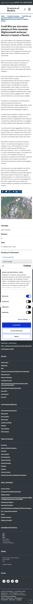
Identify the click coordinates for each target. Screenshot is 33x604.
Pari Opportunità (5, 457)
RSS (3, 561)
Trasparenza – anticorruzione (8, 343)
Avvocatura (4, 445)
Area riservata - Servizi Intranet (10, 557)
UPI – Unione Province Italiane (9, 511)
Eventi (2, 514)
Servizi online (27, 2)
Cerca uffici (4, 391)
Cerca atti (3, 397)
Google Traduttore (7, 564)
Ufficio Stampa (7, 262)
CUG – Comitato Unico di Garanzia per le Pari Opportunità (16, 346)
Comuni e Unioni (5, 489)
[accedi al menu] (29, 9)
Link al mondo (6, 559)
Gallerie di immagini (6, 520)
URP (21, 2)
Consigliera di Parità (6, 380)
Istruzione (3, 451)
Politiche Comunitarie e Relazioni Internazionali (13, 475)
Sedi (3, 534)
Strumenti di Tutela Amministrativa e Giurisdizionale (15, 371)
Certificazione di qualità (7, 349)
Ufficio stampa (5, 431)
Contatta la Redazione (8, 542)
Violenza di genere (6, 460)
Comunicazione (5, 429)
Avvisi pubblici (5, 416)
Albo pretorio (4, 413)
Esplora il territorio (6, 517)
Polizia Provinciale (6, 463)
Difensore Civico (5, 374)
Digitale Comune (5, 495)
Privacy (3, 598)
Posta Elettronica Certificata (8, 596)
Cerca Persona (6, 541)
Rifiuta (16, 336)
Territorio (3, 469)
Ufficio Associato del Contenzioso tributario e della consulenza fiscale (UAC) (14, 384)
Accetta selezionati (16, 330)
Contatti (16, 2)
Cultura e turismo (5, 472)
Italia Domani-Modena (7, 502)
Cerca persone (5, 394)
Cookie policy (9, 598)
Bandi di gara (4, 419)
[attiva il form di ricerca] (24, 9)
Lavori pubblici (5, 454)
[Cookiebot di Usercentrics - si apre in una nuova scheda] (23, 266)
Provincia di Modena (13, 9)
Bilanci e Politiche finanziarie (9, 448)
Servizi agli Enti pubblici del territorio (11, 388)
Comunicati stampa (13, 16)
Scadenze (3, 425)
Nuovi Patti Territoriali (7, 505)
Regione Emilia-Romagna (7, 2)
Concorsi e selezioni (6, 422)
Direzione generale (8, 257)
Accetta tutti (16, 325)
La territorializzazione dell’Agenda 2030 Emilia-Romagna (16, 508)
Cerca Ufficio (5, 539)
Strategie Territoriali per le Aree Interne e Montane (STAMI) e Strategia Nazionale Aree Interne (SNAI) (16, 498)
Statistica (3, 466)
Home (3, 16)
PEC (3, 535)
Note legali (12, 600)
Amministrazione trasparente (9, 410)
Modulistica (4, 365)
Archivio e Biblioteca (6, 377)
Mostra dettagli (23, 319)
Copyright (18, 600)
